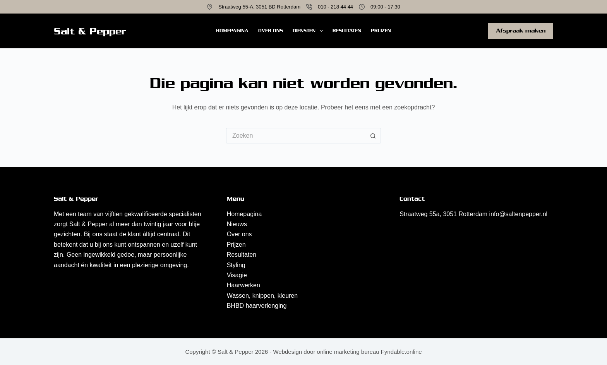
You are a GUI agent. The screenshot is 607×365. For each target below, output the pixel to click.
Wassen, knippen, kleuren (262, 295)
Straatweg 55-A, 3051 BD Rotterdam (259, 7)
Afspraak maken (520, 30)
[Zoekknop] (373, 135)
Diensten (309, 30)
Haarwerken (243, 285)
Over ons (270, 30)
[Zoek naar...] (295, 135)
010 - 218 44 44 (335, 7)
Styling (236, 265)
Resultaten (347, 30)
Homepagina (232, 30)
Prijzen (381, 30)
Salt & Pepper (90, 31)
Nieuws (237, 224)
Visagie (237, 275)
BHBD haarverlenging (257, 305)
